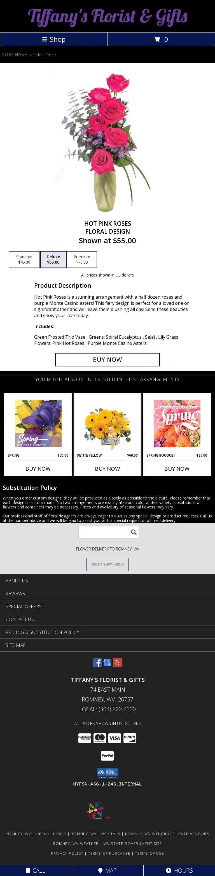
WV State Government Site (133, 843)
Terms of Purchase (109, 853)
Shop (54, 39)
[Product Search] (108, 532)
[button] (107, 773)
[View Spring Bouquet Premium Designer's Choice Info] (177, 423)
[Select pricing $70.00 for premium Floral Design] (82, 260)
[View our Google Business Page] (107, 665)
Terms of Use (149, 853)
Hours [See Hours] (179, 870)
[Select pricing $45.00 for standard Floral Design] (24, 260)
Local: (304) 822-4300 (107, 709)
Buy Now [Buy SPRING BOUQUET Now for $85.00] (177, 468)
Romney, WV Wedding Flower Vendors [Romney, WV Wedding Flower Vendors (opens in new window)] (167, 833)
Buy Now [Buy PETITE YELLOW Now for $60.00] (107, 468)
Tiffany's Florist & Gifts (107, 15)
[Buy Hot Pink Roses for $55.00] (107, 359)
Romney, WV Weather (76, 843)
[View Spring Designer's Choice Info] (38, 423)
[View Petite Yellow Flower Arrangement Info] (107, 423)
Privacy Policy (67, 853)
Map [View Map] (107, 870)
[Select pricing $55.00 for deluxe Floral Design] (53, 260)
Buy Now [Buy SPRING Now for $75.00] (38, 468)
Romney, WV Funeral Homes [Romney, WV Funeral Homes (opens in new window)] (36, 833)
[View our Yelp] (117, 665)
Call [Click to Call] (35, 870)
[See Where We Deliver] (107, 564)
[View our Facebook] (97, 665)
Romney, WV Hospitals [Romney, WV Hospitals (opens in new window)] (95, 833)
